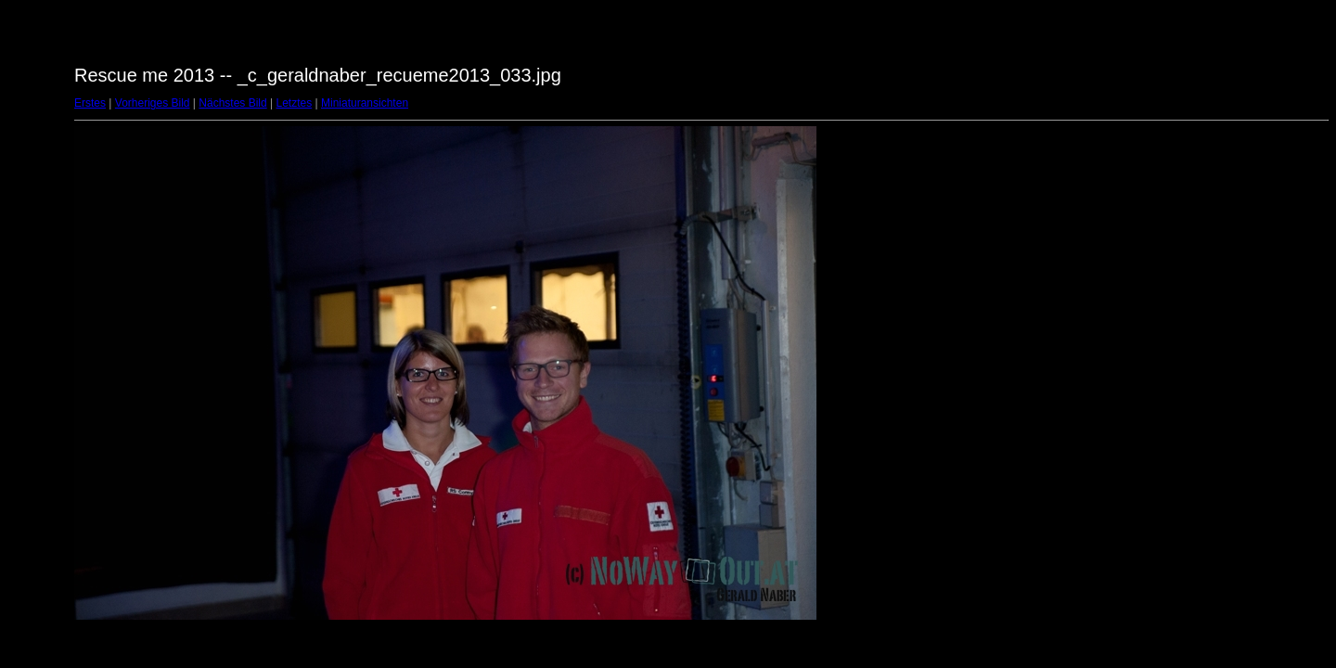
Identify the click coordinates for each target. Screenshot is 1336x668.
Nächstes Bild (232, 102)
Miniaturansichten (364, 102)
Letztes (294, 102)
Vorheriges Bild (152, 102)
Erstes (90, 102)
